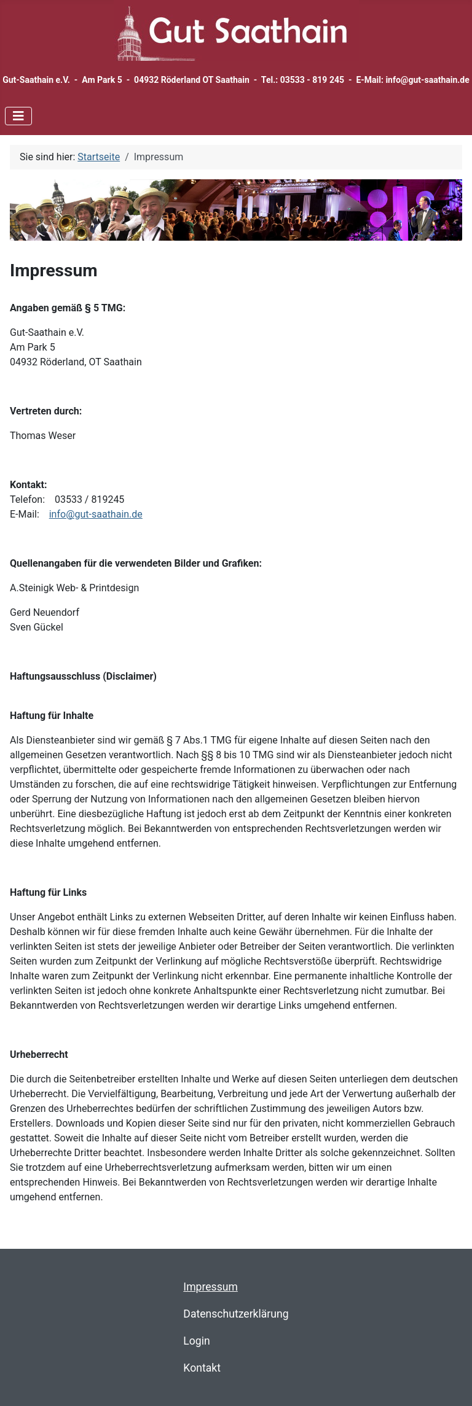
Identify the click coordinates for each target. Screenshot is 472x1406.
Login (196, 1341)
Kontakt (202, 1368)
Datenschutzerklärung (235, 1314)
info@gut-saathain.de (96, 514)
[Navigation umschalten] (18, 116)
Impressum (210, 1287)
